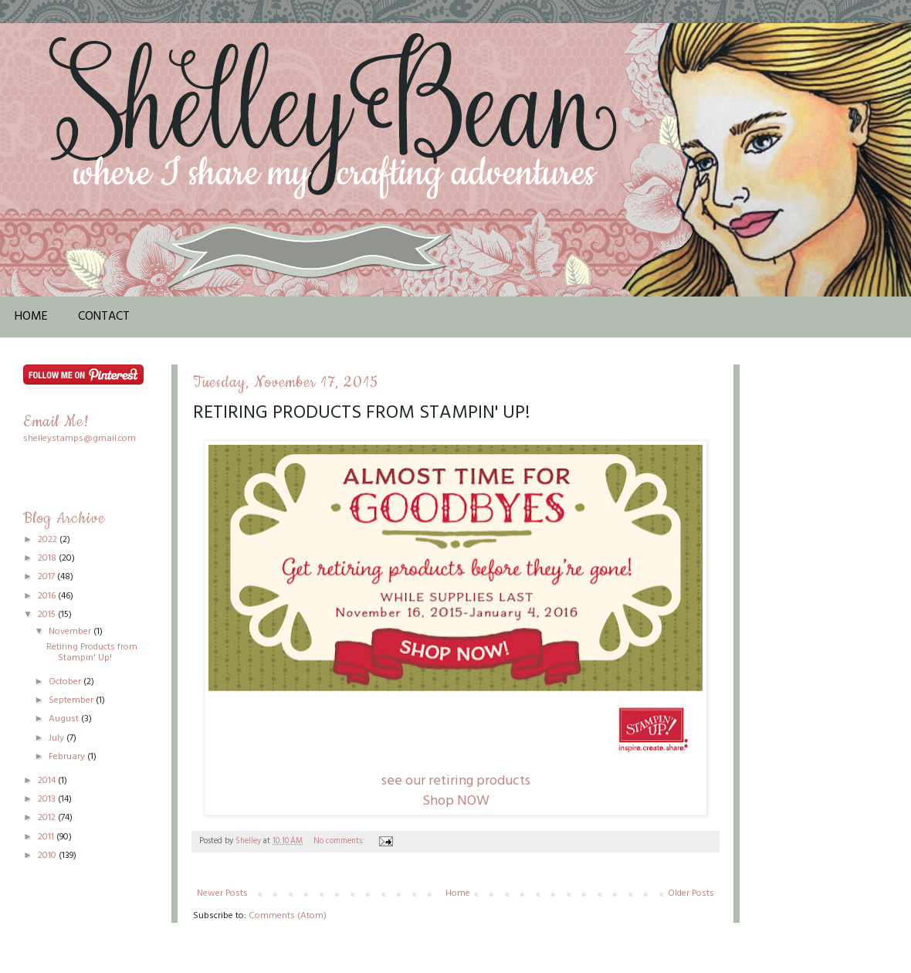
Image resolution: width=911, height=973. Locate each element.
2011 (47, 837)
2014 (48, 780)
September (72, 700)
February (68, 756)
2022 (48, 540)
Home (31, 317)
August (65, 719)
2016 (48, 596)
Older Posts (691, 893)
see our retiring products (455, 781)
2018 (48, 558)
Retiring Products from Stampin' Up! (361, 413)
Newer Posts (222, 893)
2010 (48, 855)
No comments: (340, 841)
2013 (48, 799)
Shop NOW (455, 801)
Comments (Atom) (288, 916)
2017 (47, 577)
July (57, 738)
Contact (104, 317)
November (71, 631)
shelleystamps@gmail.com (79, 438)
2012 (48, 818)
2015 (48, 614)
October (66, 682)
